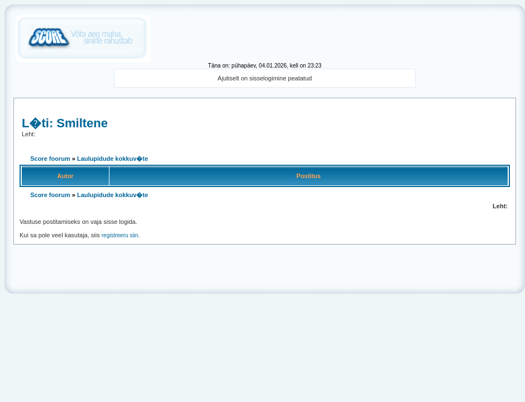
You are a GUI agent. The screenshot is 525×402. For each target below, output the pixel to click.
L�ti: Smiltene (65, 123)
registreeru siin (120, 235)
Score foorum (50, 158)
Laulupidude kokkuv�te (112, 158)
